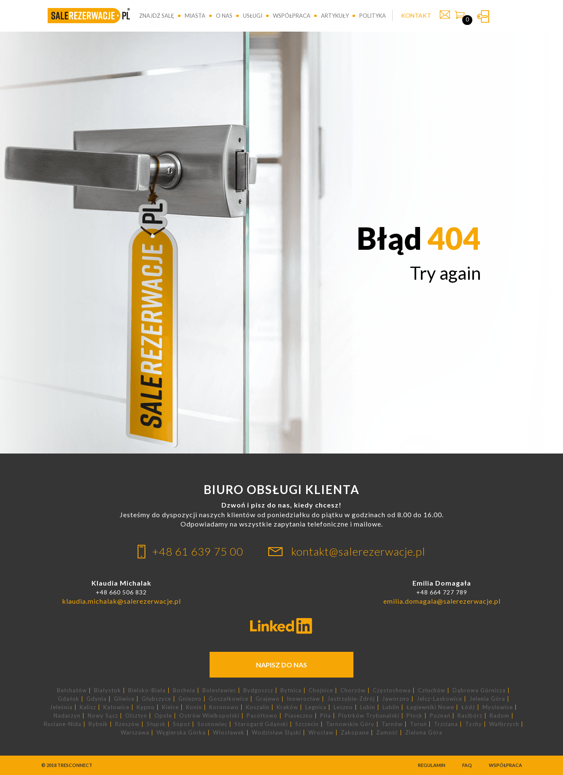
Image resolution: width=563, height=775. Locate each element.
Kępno (146, 707)
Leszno (343, 707)
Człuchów (431, 690)
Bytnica (291, 690)
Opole (163, 715)
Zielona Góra (423, 732)
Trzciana (446, 724)
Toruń (418, 724)
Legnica (315, 707)
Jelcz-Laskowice (439, 699)
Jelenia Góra (487, 699)
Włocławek (229, 732)
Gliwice (124, 699)
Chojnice (321, 690)
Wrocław (321, 732)
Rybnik (98, 724)
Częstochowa (392, 690)
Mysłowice (497, 707)
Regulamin (431, 765)
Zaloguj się (483, 16)
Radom (499, 715)
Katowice (116, 707)
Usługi (252, 15)
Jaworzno (395, 699)
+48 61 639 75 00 (197, 551)
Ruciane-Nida (62, 724)
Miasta (195, 15)
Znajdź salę (156, 15)
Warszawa (135, 732)
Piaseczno (299, 715)
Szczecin (307, 724)
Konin (194, 707)
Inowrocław (303, 699)
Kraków (287, 707)
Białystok (107, 690)
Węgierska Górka (181, 732)
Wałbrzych (504, 724)
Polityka (372, 15)
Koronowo (224, 707)
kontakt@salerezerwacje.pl (358, 551)
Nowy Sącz (103, 715)
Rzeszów (127, 724)
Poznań (440, 715)
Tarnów (392, 724)
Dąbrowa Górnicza (479, 690)
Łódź (468, 707)
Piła (325, 715)
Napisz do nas (281, 665)
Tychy (473, 724)
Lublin (391, 707)
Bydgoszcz (258, 690)
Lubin (367, 707)
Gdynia (96, 699)
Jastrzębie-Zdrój (351, 699)
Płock (415, 715)
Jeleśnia (61, 707)
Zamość (387, 732)
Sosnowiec (212, 724)
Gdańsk (68, 699)
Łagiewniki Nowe (430, 707)
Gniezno (190, 699)
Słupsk (156, 724)
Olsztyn (136, 715)
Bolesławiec (219, 690)
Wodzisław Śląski (276, 732)
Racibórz (470, 715)
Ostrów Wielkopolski (209, 715)
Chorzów (353, 690)
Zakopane (355, 732)
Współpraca (291, 15)
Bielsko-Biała (147, 690)
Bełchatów (72, 690)
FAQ (467, 765)
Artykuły (335, 15)
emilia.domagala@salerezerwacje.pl (442, 601)
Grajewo (268, 699)
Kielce (170, 707)
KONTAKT (416, 15)
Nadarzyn (67, 715)
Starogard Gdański (261, 724)
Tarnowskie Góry (350, 724)
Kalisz (88, 707)
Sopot (181, 724)
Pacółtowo (262, 715)
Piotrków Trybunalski (368, 715)
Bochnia (184, 690)
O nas (224, 15)
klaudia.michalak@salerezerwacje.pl (121, 601)
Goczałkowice (228, 699)
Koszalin (257, 707)
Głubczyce (156, 699)
